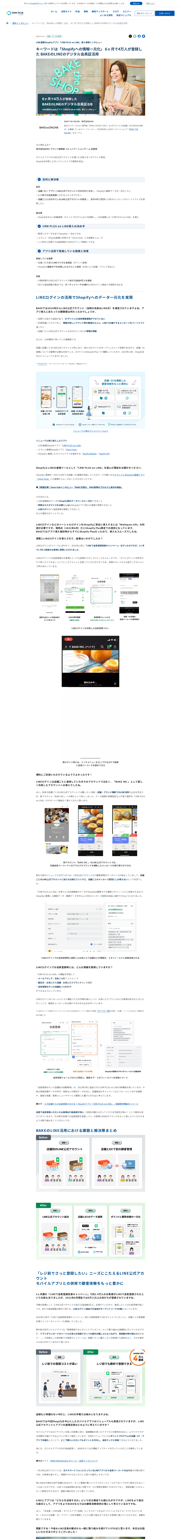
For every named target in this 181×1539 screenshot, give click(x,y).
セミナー (127, 11)
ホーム (54, 11)
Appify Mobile (89, 453)
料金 (77, 11)
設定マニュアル (123, 15)
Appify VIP (104, 453)
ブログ (116, 11)
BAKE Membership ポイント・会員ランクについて (74, 1460)
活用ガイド (66, 11)
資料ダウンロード (144, 13)
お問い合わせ (164, 13)
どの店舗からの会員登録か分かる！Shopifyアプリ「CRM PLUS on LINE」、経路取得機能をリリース (91, 1103)
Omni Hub (71, 449)
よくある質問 (106, 15)
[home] (14, 13)
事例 (86, 11)
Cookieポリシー (37, 3)
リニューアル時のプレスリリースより (90, 430)
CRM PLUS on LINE (71, 445)
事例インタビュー (20, 23)
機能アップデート (100, 11)
